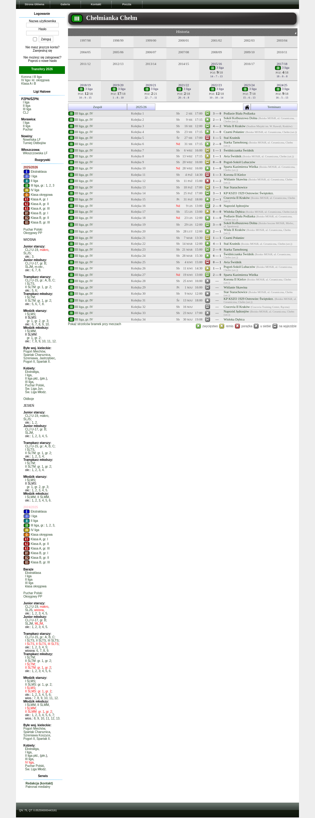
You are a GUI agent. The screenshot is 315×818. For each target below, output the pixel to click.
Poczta (126, 4)
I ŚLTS (29, 283)
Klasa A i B (28, 83)
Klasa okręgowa (38, 194)
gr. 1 (30, 321)
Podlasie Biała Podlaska (239, 113)
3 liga (216, 67)
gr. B (43, 263)
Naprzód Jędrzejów (236, 206)
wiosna (39, 610)
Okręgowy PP (32, 233)
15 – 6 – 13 (249, 97)
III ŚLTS (53, 640)
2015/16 (216, 64)
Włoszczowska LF (35, 153)
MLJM (39, 623)
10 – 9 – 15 (85, 97)
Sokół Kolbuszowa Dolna (240, 118)
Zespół (97, 107)
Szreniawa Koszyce (36, 735)
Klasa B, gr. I (35, 213)
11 (48, 341)
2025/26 (141, 107)
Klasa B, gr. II (36, 218)
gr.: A (43, 280)
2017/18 (282, 64)
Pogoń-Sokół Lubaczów (239, 162)
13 (57, 718)
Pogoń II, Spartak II (36, 361)
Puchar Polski (32, 229)
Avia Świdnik (232, 156)
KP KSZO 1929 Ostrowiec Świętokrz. (249, 193)
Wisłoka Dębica (234, 211)
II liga (26, 105)
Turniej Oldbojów (34, 143)
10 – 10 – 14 (216, 97)
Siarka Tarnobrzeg (236, 142)
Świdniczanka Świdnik (239, 150)
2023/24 (249, 85)
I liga (26, 102)
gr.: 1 (44, 185)
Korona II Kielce (235, 174)
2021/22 (183, 85)
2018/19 (85, 85)
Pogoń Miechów (34, 351)
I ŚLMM (30, 331)
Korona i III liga (31, 77)
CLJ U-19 (31, 250)
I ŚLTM (30, 297)
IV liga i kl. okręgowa (35, 80)
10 (47, 324)
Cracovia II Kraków (237, 197)
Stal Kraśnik (232, 137)
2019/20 (118, 85)
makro (44, 250)
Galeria (65, 4)
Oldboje (28, 399)
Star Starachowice (235, 187)
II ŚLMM (43, 497)
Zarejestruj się (42, 50)
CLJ (26, 112)
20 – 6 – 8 (183, 97)
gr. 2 (48, 287)
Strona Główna (34, 4)
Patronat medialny (38, 786)
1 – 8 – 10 (118, 97)
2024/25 (282, 85)
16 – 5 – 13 (282, 97)
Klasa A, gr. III (36, 208)
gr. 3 (45, 321)
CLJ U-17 (31, 263)
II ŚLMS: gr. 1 (34, 684)
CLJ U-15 (31, 280)
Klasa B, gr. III (36, 222)
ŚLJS (27, 253)
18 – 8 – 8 (282, 76)
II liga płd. (31, 378)
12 (54, 341)
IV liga (31, 190)
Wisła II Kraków (234, 126)
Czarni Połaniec (234, 132)
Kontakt (96, 4)
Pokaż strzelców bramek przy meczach (94, 324)
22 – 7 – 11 (151, 97)
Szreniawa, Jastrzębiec (39, 358)
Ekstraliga (32, 371)
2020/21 (151, 85)
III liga (27, 109)
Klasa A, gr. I (35, 199)
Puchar (28, 129)
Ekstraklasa (34, 171)
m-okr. (39, 266)
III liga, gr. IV (84, 113)
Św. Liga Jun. (34, 388)
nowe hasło (49, 60)
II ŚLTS (41, 640)
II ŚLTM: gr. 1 (34, 287)
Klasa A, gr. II (36, 204)
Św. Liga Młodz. (36, 392)
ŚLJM (29, 266)
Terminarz (274, 107)
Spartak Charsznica (36, 355)
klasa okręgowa (35, 586)
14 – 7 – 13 (216, 76)
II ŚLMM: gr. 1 (34, 711)
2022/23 (216, 85)
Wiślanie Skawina (235, 179)
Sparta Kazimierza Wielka (241, 166)
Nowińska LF (32, 139)
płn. (43, 378)
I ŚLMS (30, 314)
